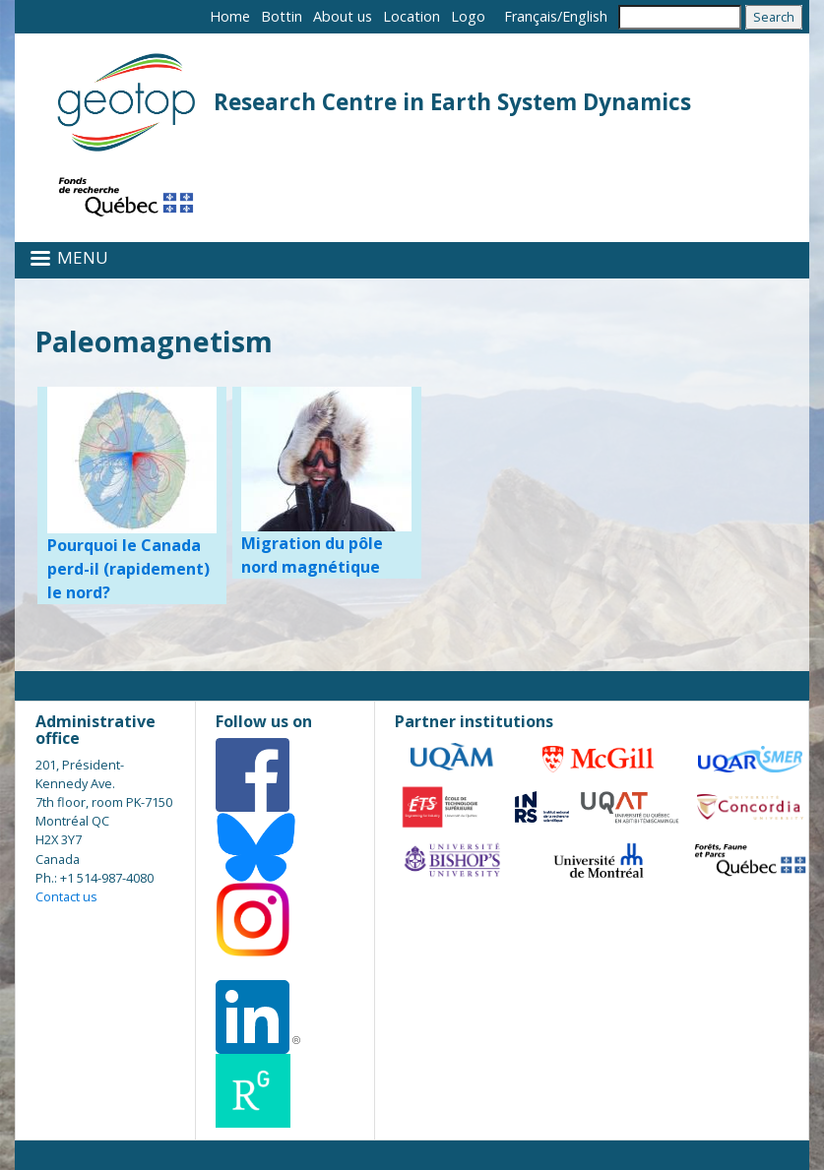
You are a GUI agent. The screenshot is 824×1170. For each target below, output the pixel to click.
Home (230, 16)
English (584, 16)
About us (342, 16)
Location (411, 16)
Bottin (281, 16)
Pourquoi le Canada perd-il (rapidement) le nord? (128, 568)
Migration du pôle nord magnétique (312, 555)
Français (530, 16)
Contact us (66, 896)
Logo (468, 16)
